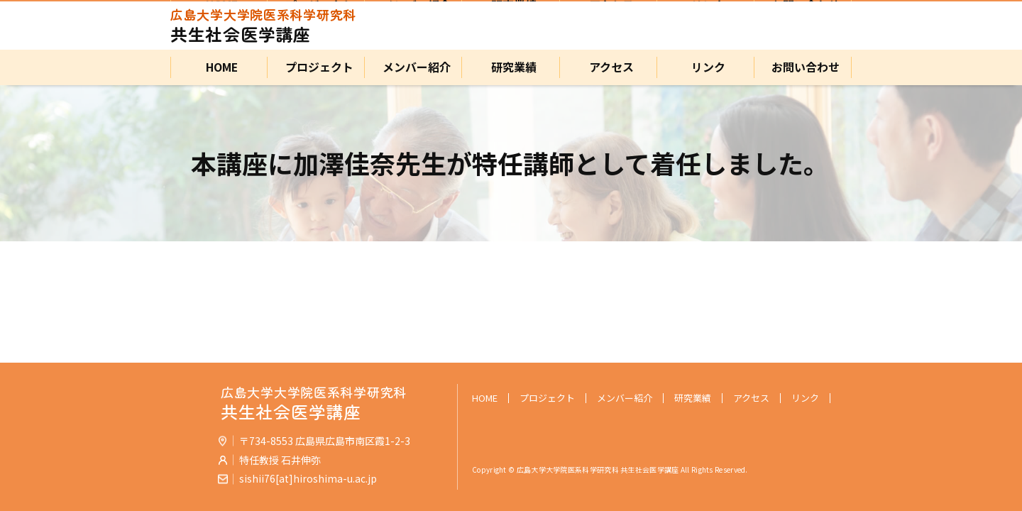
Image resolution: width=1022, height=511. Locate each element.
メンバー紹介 (414, 67)
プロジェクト (316, 67)
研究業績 (511, 67)
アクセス (608, 67)
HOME (219, 67)
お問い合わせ (803, 67)
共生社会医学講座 (263, 25)
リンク (705, 67)
